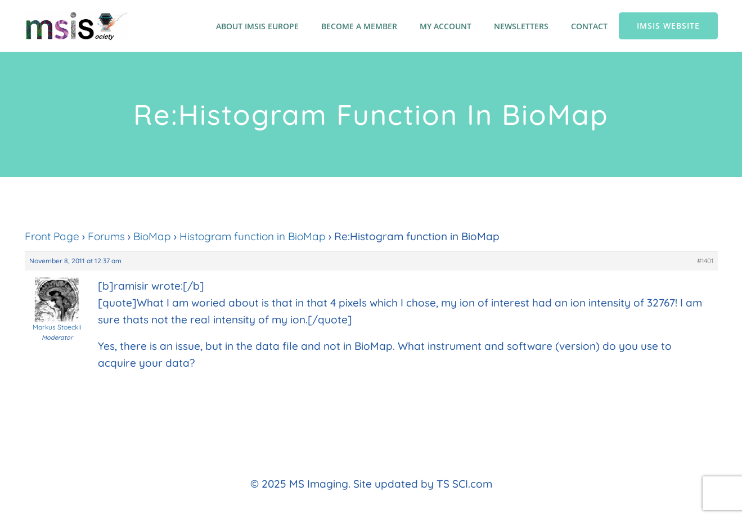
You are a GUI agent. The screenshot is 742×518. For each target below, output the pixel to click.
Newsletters (521, 26)
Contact (589, 26)
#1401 (705, 260)
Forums (106, 236)
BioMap (152, 236)
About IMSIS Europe (257, 26)
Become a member (359, 26)
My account (445, 26)
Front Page (52, 236)
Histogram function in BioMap (252, 236)
